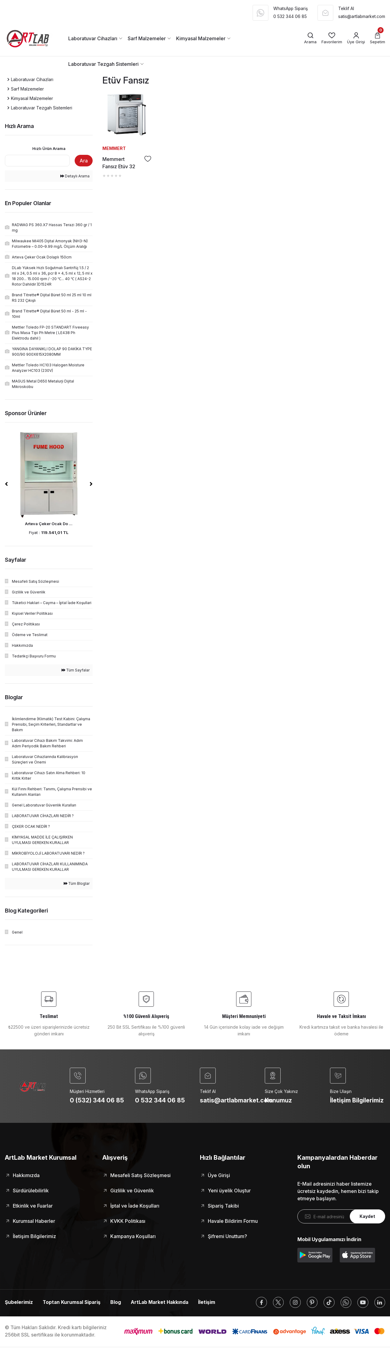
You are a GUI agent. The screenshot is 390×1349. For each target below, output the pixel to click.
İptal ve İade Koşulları (134, 1206)
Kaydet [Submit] (367, 1216)
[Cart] (377, 38)
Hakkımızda (26, 1176)
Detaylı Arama (75, 176)
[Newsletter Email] (341, 1217)
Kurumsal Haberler (34, 1221)
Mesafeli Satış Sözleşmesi (140, 1176)
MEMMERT (114, 148)
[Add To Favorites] (147, 158)
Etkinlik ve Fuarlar (33, 1206)
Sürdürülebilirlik (31, 1191)
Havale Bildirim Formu (233, 1221)
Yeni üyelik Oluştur (229, 1191)
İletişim (209, 1303)
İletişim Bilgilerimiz (34, 1236)
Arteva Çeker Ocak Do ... (49, 523)
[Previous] (6, 484)
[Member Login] (356, 38)
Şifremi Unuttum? (227, 1236)
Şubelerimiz (19, 1303)
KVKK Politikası (127, 1221)
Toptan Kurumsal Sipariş (72, 1303)
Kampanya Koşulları (133, 1236)
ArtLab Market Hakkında (162, 1303)
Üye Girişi (219, 1176)
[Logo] (30, 38)
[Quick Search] (37, 160)
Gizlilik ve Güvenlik (132, 1191)
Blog (117, 1303)
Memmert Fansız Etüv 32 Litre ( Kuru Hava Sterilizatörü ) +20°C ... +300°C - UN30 (121, 163)
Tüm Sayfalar (76, 670)
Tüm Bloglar (77, 883)
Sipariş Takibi (223, 1206)
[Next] (91, 484)
